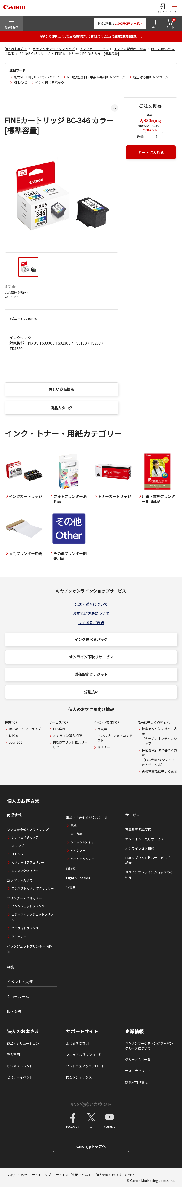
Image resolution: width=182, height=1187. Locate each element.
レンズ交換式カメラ (25, 837)
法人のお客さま (23, 1031)
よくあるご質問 (91, 622)
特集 (10, 967)
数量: (140, 136)
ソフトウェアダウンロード (85, 1066)
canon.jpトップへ (91, 1146)
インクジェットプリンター (29, 906)
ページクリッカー (83, 858)
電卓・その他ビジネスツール (87, 817)
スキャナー (19, 936)
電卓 (74, 825)
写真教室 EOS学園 (138, 829)
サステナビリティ (138, 1070)
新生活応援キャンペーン (150, 77)
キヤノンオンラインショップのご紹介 (149, 874)
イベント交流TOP (106, 722)
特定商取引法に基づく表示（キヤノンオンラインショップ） (159, 736)
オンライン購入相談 (67, 735)
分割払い (91, 692)
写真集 (71, 887)
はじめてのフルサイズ (25, 729)
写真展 (102, 729)
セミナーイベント (20, 1077)
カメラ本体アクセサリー (28, 862)
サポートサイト (82, 1031)
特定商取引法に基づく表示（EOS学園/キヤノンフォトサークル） (159, 757)
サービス (132, 815)
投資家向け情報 (136, 1082)
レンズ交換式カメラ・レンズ (28, 829)
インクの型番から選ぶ (130, 49)
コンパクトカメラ (20, 880)
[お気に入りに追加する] (114, 108)
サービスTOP (59, 722)
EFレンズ (18, 854)
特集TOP (11, 722)
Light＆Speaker (78, 878)
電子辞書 (77, 834)
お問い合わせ (17, 1174)
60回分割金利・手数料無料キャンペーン (96, 77)
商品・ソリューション (23, 1043)
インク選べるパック (49, 82)
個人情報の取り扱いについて (117, 1174)
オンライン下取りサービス (91, 657)
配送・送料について (91, 604)
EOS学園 (59, 729)
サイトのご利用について (73, 1174)
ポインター (78, 850)
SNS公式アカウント (91, 1104)
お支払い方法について (91, 613)
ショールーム (18, 996)
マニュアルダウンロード (83, 1054)
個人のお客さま (16, 49)
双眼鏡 (71, 868)
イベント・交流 (20, 981)
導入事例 (13, 1054)
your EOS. (16, 742)
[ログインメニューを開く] (162, 8)
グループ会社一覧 (138, 1059)
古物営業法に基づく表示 (159, 771)
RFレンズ (20, 82)
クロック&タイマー (84, 842)
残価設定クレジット (91, 674)
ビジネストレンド (20, 1066)
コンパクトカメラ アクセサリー (33, 888)
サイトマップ (41, 1174)
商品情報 (14, 815)
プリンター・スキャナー (24, 898)
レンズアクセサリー (25, 870)
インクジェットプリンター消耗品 (29, 948)
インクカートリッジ (94, 49)
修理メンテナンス (79, 1077)
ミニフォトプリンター (26, 928)
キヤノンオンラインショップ (54, 49)
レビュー (15, 735)
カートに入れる (151, 152)
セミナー (103, 747)
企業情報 (134, 1031)
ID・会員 (14, 1011)
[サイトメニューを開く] (174, 8)
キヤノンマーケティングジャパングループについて (149, 1045)
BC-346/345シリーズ (34, 53)
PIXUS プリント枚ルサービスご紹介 (147, 860)
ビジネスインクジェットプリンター (32, 917)
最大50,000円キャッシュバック (36, 77)
